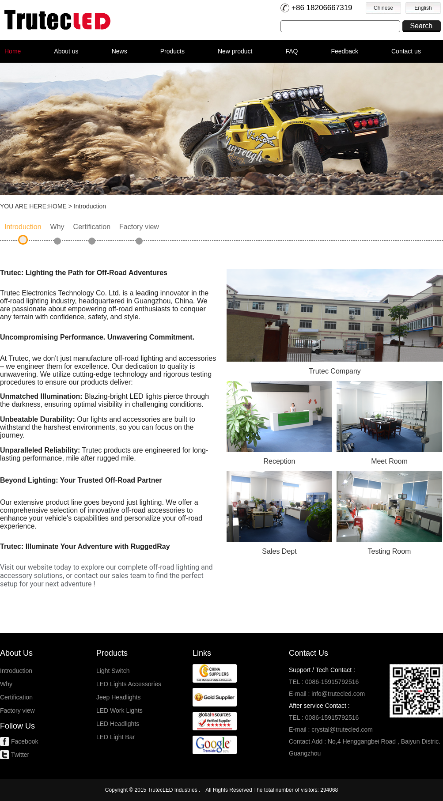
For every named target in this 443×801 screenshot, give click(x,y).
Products (172, 51)
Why (57, 226)
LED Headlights (117, 723)
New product (235, 51)
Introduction (23, 226)
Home (12, 51)
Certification (91, 226)
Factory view (139, 226)
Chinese (383, 8)
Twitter (20, 754)
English (423, 8)
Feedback (344, 51)
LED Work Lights (119, 710)
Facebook (24, 741)
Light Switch (112, 670)
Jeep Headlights (118, 697)
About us (66, 51)
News (119, 51)
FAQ (291, 51)
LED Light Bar (115, 737)
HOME (57, 206)
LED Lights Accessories (128, 684)
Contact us (406, 51)
